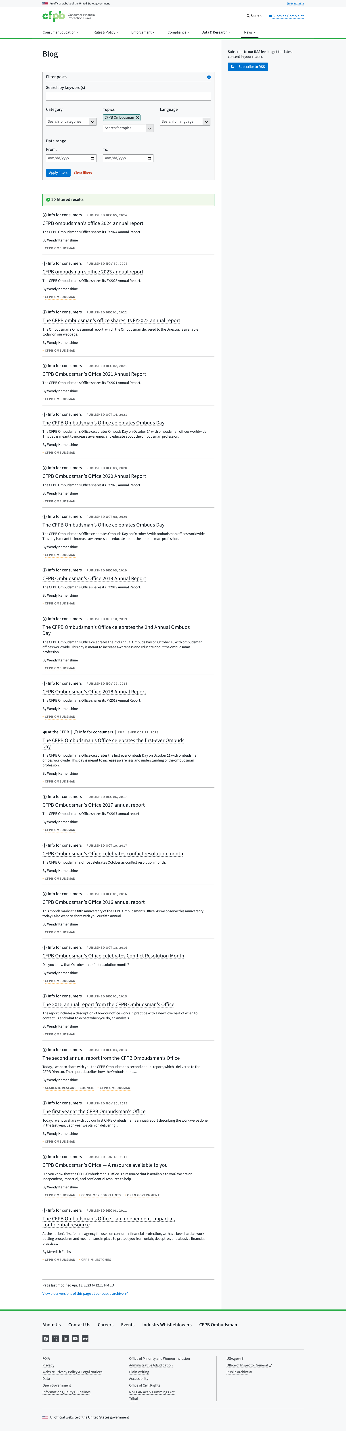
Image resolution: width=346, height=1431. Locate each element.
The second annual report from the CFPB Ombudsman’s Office (111, 1058)
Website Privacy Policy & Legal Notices (72, 1372)
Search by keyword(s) (65, 87)
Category (54, 109)
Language (169, 109)
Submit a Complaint (286, 16)
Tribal (133, 1399)
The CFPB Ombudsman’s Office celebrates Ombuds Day (103, 422)
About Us (51, 1324)
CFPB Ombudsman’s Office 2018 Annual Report (94, 691)
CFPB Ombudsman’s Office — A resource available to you (105, 1165)
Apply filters (58, 172)
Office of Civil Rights (144, 1385)
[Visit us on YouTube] (75, 1338)
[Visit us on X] (55, 1338)
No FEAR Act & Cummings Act (152, 1392)
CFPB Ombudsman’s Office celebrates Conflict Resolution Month (113, 955)
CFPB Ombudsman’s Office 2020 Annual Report (94, 476)
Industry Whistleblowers (167, 1324)
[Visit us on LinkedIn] (65, 1338)
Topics (109, 109)
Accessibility (138, 1378)
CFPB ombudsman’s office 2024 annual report (92, 223)
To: (105, 149)
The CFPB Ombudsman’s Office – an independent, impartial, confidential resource (108, 1222)
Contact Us (79, 1324)
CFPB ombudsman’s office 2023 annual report (92, 271)
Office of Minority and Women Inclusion (159, 1358)
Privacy (48, 1365)
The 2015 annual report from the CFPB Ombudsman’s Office (108, 1004)
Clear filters (83, 173)
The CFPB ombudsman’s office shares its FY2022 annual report (111, 320)
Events (127, 1324)
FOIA (46, 1358)
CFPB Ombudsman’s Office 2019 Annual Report (94, 578)
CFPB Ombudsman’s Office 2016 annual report (93, 902)
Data (46, 1378)
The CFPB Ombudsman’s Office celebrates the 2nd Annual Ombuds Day (116, 630)
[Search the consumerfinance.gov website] (254, 16)
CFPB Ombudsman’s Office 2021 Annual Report (94, 374)
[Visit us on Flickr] (85, 1338)
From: (51, 149)
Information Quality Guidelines (66, 1392)
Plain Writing (139, 1372)
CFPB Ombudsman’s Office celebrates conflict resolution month (112, 853)
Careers (105, 1324)
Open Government (56, 1385)
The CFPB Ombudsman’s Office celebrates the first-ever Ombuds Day (113, 743)
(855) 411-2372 (295, 4)
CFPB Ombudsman (218, 1324)
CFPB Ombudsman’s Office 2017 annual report (93, 805)
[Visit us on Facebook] (45, 1338)
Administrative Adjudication (151, 1365)
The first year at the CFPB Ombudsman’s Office (94, 1111)
